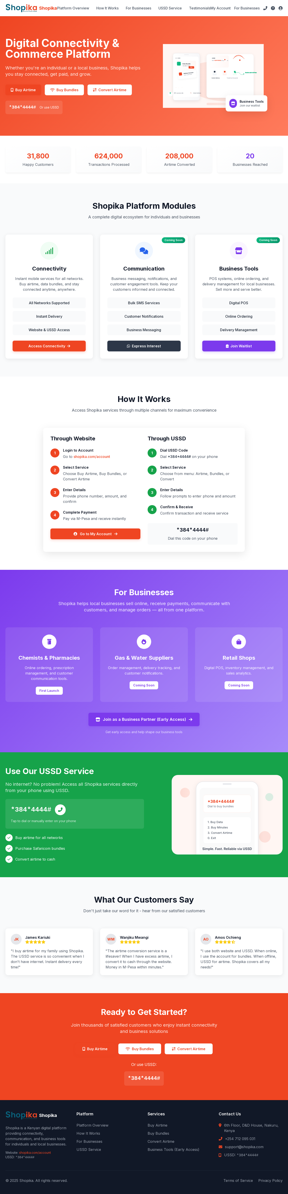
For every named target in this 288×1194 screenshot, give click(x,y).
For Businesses (138, 8)
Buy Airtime (157, 1125)
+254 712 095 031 (240, 1138)
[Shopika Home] (31, 8)
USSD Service (170, 8)
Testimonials (199, 8)
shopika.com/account (92, 456)
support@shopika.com (244, 1147)
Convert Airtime (161, 1141)
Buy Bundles (158, 1133)
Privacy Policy (270, 1180)
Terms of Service (238, 1180)
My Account (220, 8)
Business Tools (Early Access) (173, 1149)
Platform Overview (73, 8)
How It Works (107, 8)
